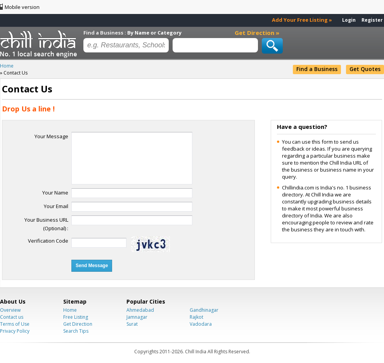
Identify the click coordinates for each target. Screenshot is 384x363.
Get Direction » (257, 32)
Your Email (56, 206)
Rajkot (196, 317)
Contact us (11, 317)
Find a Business (316, 69)
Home (70, 310)
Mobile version (22, 6)
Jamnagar (136, 317)
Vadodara (201, 324)
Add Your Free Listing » (302, 19)
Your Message (51, 136)
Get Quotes (365, 69)
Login (349, 20)
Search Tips (75, 331)
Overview (10, 310)
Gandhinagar (204, 310)
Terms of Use (14, 324)
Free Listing (75, 317)
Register (372, 20)
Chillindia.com (40, 44)
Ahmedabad (140, 310)
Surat (132, 324)
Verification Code (48, 240)
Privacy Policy (14, 331)
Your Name (55, 192)
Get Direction (77, 324)
